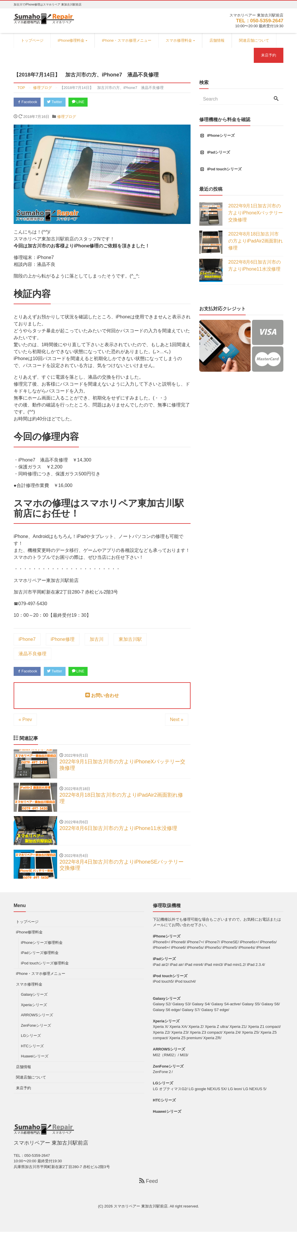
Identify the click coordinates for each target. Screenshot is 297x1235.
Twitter (58, 102)
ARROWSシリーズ (37, 1018)
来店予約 (268, 55)
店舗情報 (216, 40)
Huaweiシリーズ (34, 1059)
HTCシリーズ (32, 1049)
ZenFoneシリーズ (36, 1028)
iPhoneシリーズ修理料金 (42, 946)
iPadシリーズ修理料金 (40, 956)
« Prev (25, 720)
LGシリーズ (31, 1039)
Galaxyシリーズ (34, 997)
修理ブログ (66, 117)
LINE (83, 102)
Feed (148, 1184)
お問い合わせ (102, 696)
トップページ (32, 40)
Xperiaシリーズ (34, 1008)
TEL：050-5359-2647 (258, 20)
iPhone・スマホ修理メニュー (126, 40)
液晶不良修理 (32, 654)
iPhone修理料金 (71, 40)
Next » (176, 720)
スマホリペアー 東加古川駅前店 (141, 1209)
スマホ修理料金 (179, 40)
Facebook (28, 102)
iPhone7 (27, 639)
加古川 (97, 639)
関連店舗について (254, 40)
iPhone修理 (63, 639)
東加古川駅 (130, 639)
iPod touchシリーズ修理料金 (45, 966)
